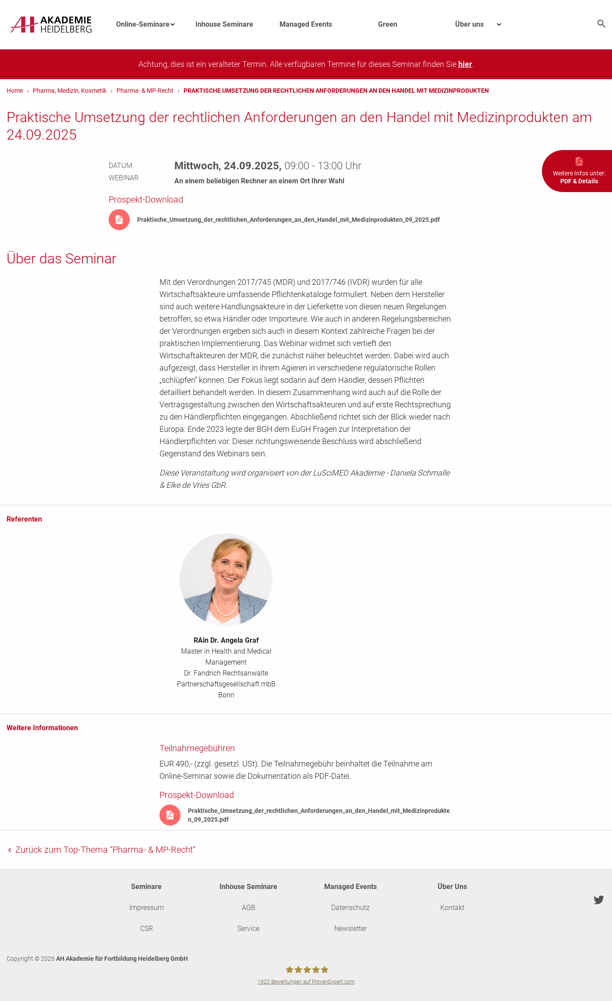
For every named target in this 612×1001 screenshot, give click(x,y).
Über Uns (452, 886)
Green (387, 24)
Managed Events (305, 24)
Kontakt (452, 907)
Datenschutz (350, 907)
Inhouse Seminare (224, 24)
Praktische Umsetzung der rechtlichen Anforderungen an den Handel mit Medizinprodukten (336, 90)
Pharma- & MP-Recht (145, 90)
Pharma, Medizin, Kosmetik (69, 90)
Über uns (482, 25)
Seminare (146, 886)
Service (248, 928)
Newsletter (350, 928)
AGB (248, 907)
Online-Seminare (150, 25)
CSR (146, 928)
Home (15, 90)
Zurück (104, 849)
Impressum (146, 907)
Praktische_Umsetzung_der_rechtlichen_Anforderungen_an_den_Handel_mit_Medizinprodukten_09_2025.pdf (288, 219)
